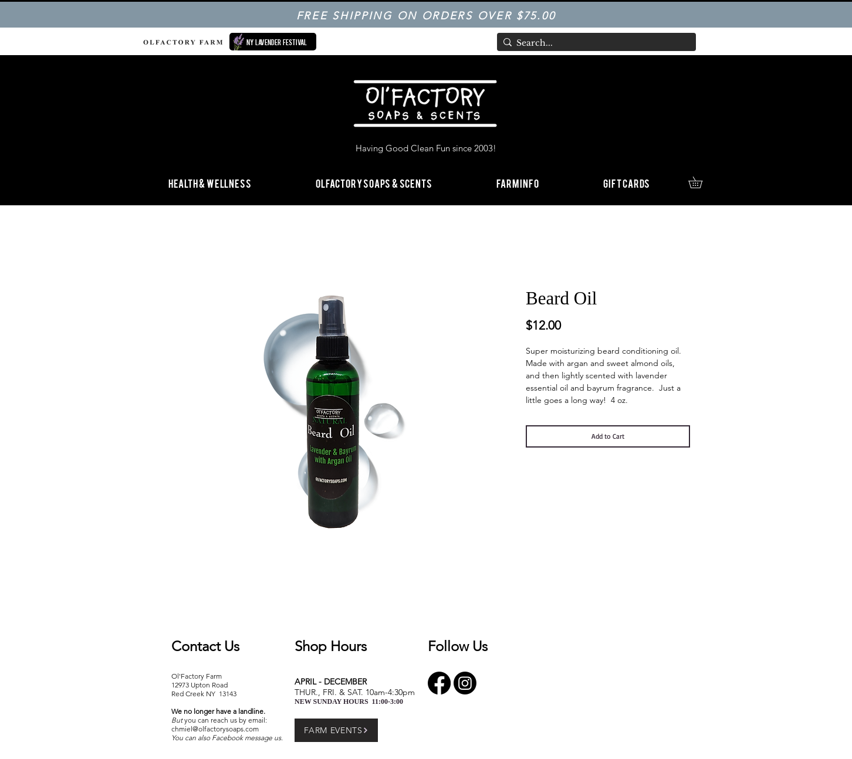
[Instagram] (465, 683)
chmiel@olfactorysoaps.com (215, 728)
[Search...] (593, 43)
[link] (701, 182)
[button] (517, 183)
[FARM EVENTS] (336, 730)
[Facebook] (439, 683)
